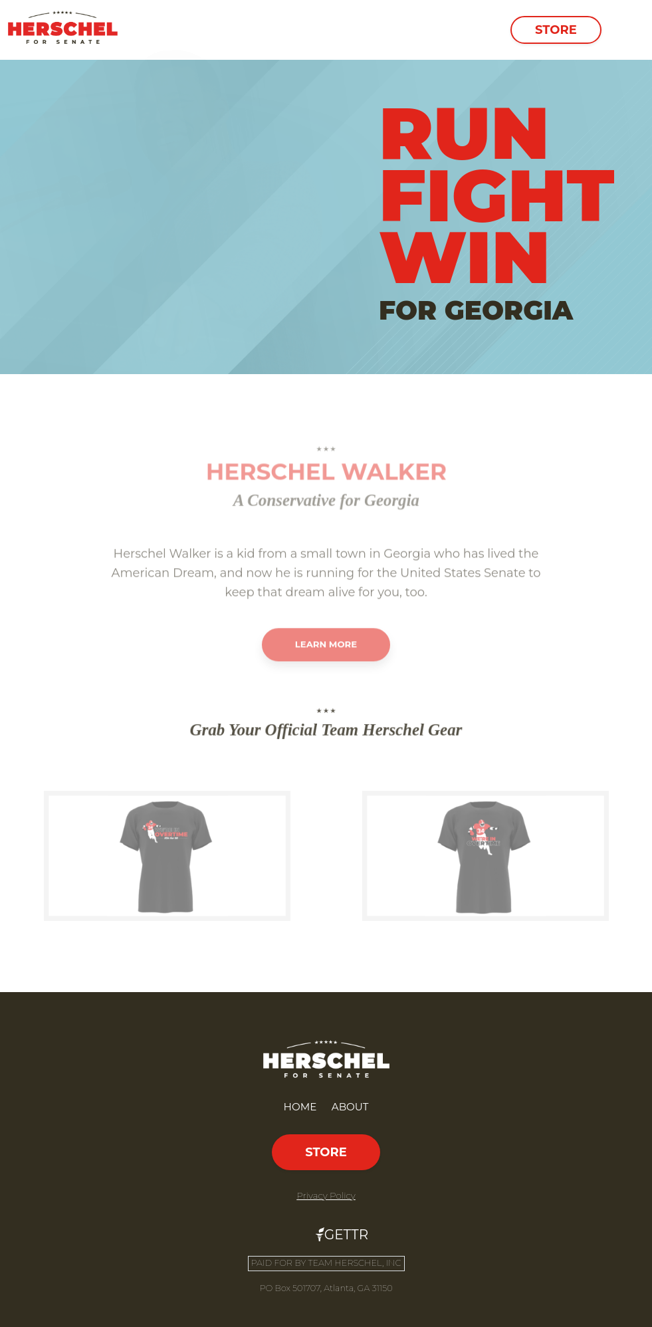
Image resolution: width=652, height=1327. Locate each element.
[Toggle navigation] (625, 30)
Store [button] (556, 30)
